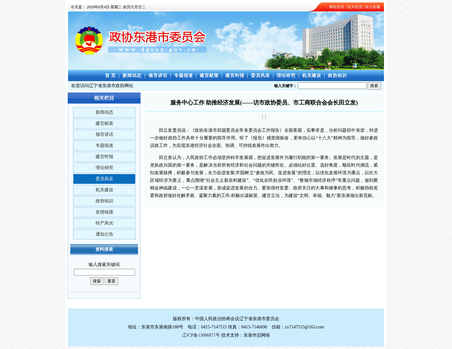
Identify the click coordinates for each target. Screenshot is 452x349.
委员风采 (260, 75)
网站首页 (336, 7)
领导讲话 (157, 75)
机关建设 (311, 75)
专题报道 (183, 75)
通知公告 (104, 234)
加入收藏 (372, 7)
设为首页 (354, 7)
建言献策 (209, 75)
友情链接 (104, 212)
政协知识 (337, 75)
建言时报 (234, 75)
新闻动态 (131, 75)
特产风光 (104, 223)
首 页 (110, 75)
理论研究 (286, 75)
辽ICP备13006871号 (201, 335)
